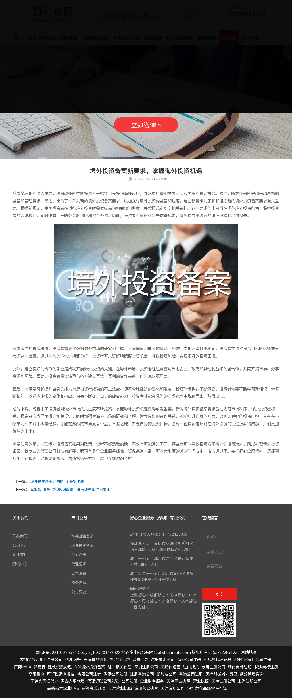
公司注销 (79, 573)
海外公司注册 (189, 660)
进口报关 (191, 667)
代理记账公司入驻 (103, 681)
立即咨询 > (146, 124)
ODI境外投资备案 (89, 667)
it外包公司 (243, 660)
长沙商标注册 (266, 667)
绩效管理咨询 (252, 674)
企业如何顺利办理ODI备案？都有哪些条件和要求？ (72, 489)
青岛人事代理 (73, 681)
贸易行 (39, 667)
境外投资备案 (83, 545)
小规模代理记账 (217, 660)
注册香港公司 (163, 660)
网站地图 (249, 653)
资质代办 (140, 660)
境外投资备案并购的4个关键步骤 (57, 482)
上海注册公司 (250, 681)
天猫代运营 (170, 667)
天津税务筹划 (95, 660)
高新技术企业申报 (63, 688)
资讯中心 (20, 564)
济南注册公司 (50, 660)
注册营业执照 (146, 688)
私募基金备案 (83, 536)
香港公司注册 (116, 674)
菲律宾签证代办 (44, 681)
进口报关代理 (120, 667)
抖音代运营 (120, 660)
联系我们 (20, 536)
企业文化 (20, 555)
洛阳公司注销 (89, 674)
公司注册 (79, 555)
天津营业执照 (178, 681)
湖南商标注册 (240, 667)
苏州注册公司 (213, 667)
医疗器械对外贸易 (221, 674)
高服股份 (36, 674)
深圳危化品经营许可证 (207, 688)
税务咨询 (79, 582)
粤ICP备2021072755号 (55, 653)
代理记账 (79, 564)
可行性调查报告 (61, 674)
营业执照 (201, 681)
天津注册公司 (223, 681)
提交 (220, 595)
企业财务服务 (152, 681)
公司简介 (20, 545)
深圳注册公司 (146, 667)
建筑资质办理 (60, 667)
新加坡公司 (166, 674)
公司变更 (79, 591)
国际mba (22, 667)
